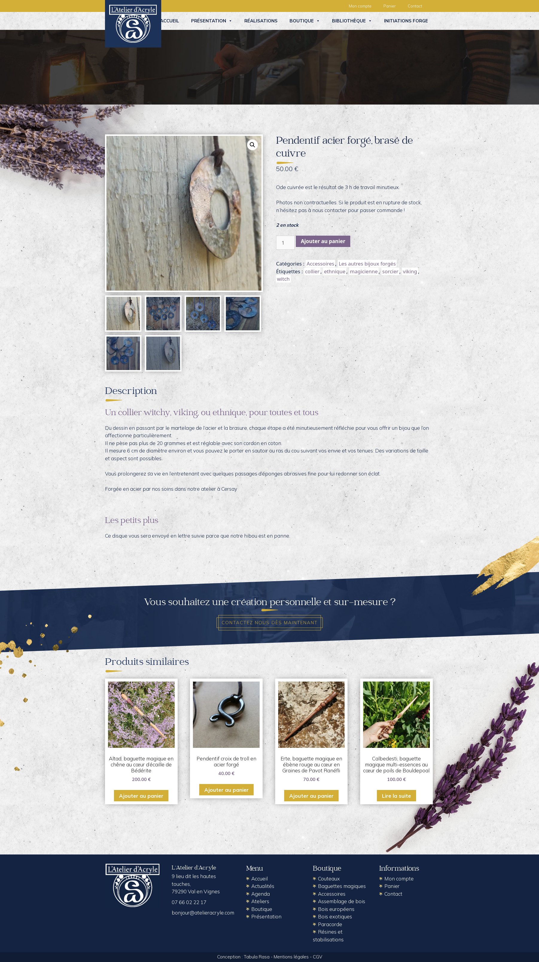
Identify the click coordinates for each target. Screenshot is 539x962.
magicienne (364, 271)
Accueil (169, 21)
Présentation (211, 21)
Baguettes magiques (342, 886)
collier (312, 271)
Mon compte (360, 6)
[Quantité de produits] (285, 243)
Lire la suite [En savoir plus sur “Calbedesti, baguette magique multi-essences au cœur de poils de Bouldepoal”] (396, 796)
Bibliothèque (352, 21)
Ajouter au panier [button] (141, 796)
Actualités (262, 886)
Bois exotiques (335, 916)
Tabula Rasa (257, 957)
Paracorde (330, 924)
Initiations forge (406, 21)
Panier (389, 6)
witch (283, 278)
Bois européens (336, 909)
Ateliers (260, 901)
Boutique (305, 21)
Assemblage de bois (341, 901)
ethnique (334, 271)
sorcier (390, 271)
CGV (317, 957)
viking (410, 271)
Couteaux (329, 878)
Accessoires (320, 263)
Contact (415, 6)
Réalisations (261, 21)
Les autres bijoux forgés (367, 263)
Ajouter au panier (323, 241)
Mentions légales (291, 957)
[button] (252, 144)
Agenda (260, 894)
